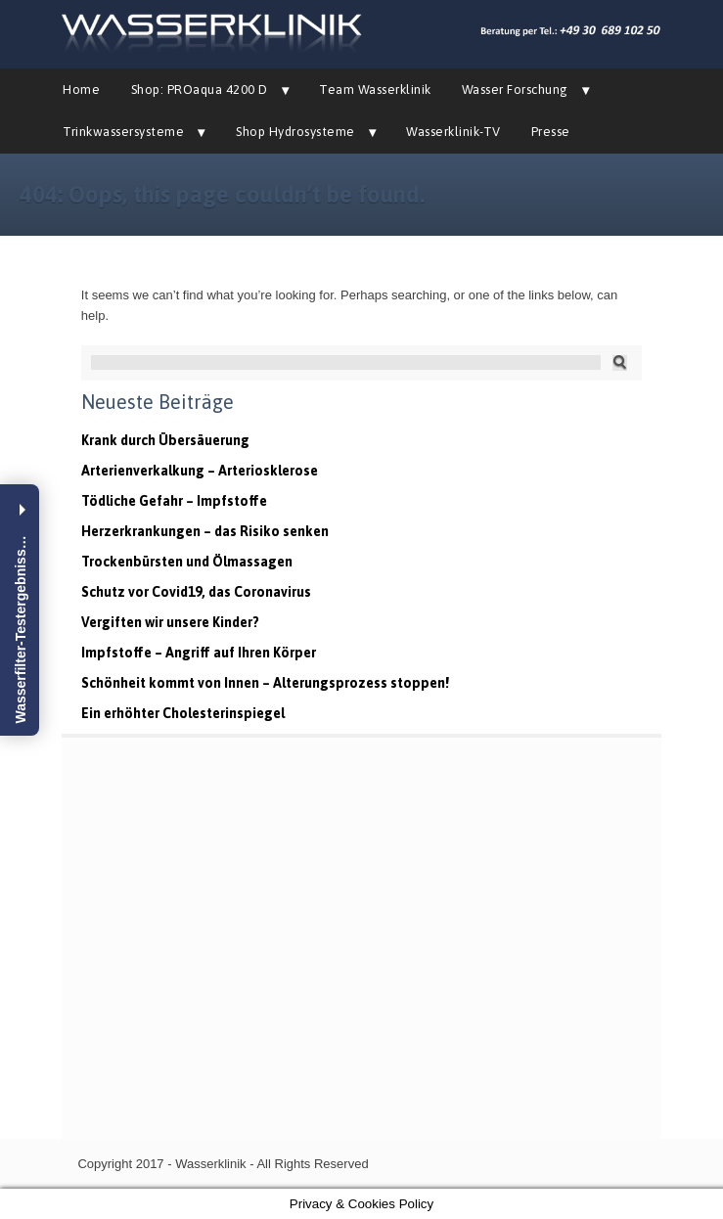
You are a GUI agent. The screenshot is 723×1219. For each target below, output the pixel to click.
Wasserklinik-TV (453, 131)
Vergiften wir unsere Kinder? (170, 622)
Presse (550, 131)
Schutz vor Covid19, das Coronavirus (196, 592)
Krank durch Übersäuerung (165, 440)
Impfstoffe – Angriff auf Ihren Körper (198, 652)
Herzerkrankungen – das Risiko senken (205, 531)
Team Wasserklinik (375, 89)
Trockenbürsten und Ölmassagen (187, 561)
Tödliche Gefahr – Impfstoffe (174, 501)
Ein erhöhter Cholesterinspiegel (183, 713)
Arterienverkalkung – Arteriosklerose (199, 470)
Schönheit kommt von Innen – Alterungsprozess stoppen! (265, 683)
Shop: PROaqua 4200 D (199, 89)
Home (81, 89)
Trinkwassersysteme (123, 131)
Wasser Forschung (515, 89)
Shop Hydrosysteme (295, 131)
